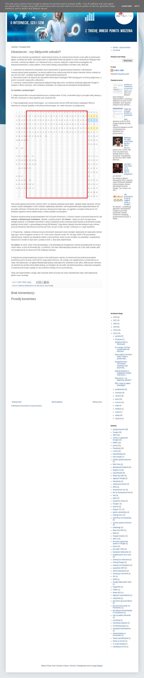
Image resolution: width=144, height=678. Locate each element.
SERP (115, 443)
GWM (115, 579)
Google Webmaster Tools (122, 582)
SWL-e (115, 539)
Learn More (127, 6)
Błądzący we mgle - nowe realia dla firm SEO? (128, 142)
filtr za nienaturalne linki (121, 492)
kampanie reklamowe (120, 552)
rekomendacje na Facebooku (119, 634)
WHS (115, 487)
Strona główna (57, 402)
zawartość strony (119, 501)
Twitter (115, 590)
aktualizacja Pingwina (121, 467)
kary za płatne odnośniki (122, 615)
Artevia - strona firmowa (121, 47)
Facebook (116, 50)
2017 (115, 320)
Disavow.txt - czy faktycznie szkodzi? (123, 379)
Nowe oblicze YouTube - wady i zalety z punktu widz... (124, 357)
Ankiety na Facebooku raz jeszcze (128, 87)
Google (115, 432)
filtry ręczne (40, 285)
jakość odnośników (120, 512)
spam (115, 498)
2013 (115, 333)
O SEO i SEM (118, 70)
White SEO (117, 593)
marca (117, 412)
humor (115, 546)
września (118, 393)
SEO (114, 435)
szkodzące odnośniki (120, 574)
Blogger (99, 666)
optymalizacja (118, 454)
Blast (114, 533)
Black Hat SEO (118, 530)
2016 (115, 324)
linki (114, 495)
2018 (115, 317)
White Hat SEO (118, 476)
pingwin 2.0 (117, 470)
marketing (116, 620)
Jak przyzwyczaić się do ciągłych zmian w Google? (128, 199)
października (120, 389)
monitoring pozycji (119, 626)
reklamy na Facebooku (121, 565)
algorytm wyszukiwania (121, 595)
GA (114, 576)
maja (117, 405)
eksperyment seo (30, 285)
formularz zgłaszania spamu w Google (120, 542)
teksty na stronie (119, 641)
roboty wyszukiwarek (120, 638)
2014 (115, 330)
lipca (117, 399)
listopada (118, 339)
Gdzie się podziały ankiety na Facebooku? (128, 113)
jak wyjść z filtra (118, 549)
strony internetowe (119, 571)
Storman (73, 666)
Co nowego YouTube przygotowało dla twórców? (122, 349)
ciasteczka (117, 598)
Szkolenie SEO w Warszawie (121, 343)
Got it (137, 6)
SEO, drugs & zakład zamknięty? (122, 384)
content (115, 451)
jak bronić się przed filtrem (122, 601)
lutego (117, 415)
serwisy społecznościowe (122, 523)
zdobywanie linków (120, 484)
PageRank (117, 587)
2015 (115, 327)
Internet (115, 507)
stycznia (118, 418)
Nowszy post (16, 402)
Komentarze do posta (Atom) (30, 406)
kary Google (49, 285)
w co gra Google (119, 644)
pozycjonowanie (119, 429)
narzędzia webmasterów (122, 629)
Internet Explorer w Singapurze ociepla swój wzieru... (123, 373)
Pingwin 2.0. (117, 509)
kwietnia (118, 409)
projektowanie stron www (122, 555)
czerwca (118, 402)
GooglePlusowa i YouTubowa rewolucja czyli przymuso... (121, 365)
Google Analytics (119, 536)
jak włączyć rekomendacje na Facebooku (122, 611)
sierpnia (118, 396)
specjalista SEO (119, 568)
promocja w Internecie (121, 560)
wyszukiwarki (117, 473)
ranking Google (118, 562)
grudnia (118, 336)
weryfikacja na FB (119, 647)
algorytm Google (119, 478)
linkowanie (117, 481)
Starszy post (97, 402)
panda (115, 446)
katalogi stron (118, 515)
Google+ (116, 504)
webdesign (117, 527)
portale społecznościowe (122, 460)
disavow (21, 285)
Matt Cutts (116, 464)
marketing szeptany (120, 623)
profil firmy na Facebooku (122, 518)
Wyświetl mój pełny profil (120, 74)
